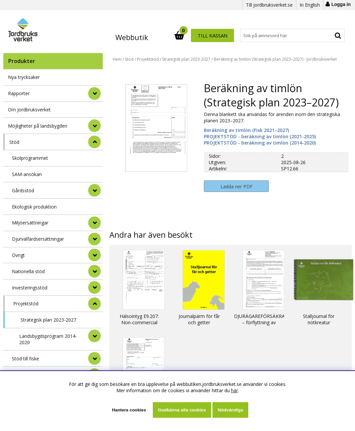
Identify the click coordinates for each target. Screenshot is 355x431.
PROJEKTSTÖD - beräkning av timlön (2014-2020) (260, 143)
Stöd (14, 142)
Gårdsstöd (23, 190)
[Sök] (206, 35)
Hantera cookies (129, 409)
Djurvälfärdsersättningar (38, 239)
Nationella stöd (28, 271)
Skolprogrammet (30, 158)
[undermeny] (94, 190)
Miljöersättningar (30, 222)
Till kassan (323, 35)
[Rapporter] (94, 93)
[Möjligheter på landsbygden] (94, 125)
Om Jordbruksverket (29, 109)
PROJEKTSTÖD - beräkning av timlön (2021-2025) (260, 136)
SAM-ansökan (27, 174)
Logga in (341, 4)
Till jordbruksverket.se (269, 5)
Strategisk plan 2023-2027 (48, 320)
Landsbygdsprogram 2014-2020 (48, 339)
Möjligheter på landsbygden (37, 126)
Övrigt (18, 255)
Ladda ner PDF (236, 186)
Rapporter (19, 93)
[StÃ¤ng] (94, 142)
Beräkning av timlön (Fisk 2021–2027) (246, 130)
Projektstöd (25, 303)
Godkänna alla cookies (182, 409)
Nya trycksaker (24, 77)
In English (310, 5)
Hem (117, 59)
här (234, 390)
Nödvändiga (230, 409)
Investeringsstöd (29, 287)
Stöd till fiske (25, 358)
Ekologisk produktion (34, 207)
